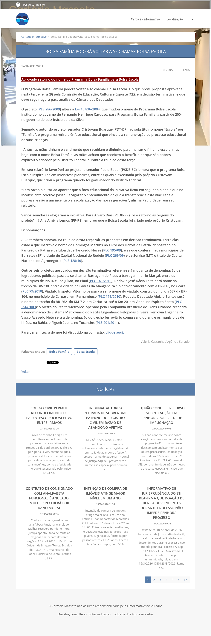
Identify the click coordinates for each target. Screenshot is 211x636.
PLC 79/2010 (32, 291)
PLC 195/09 (112, 250)
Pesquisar (18, 4)
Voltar (25, 372)
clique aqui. (115, 332)
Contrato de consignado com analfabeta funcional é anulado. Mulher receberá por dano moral (49, 498)
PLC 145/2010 (100, 281)
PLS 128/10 (72, 260)
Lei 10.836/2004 (87, 109)
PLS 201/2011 (107, 322)
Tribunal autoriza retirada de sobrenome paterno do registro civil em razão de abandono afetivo (105, 418)
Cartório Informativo (145, 19)
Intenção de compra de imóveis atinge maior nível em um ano (105, 493)
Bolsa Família (59, 352)
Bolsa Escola (86, 352)
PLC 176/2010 (109, 296)
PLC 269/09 (115, 255)
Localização (175, 19)
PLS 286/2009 (49, 109)
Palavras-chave (32, 352)
